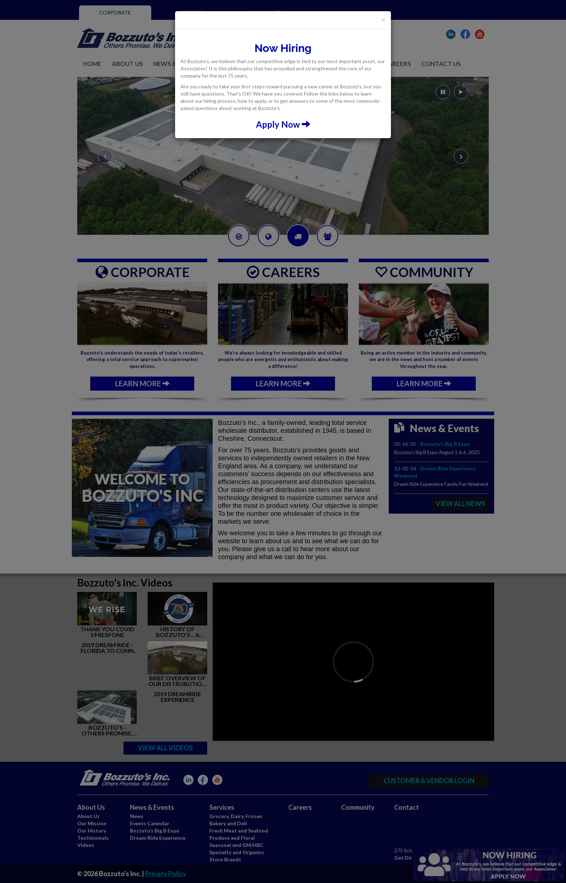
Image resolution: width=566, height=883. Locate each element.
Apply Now (283, 124)
